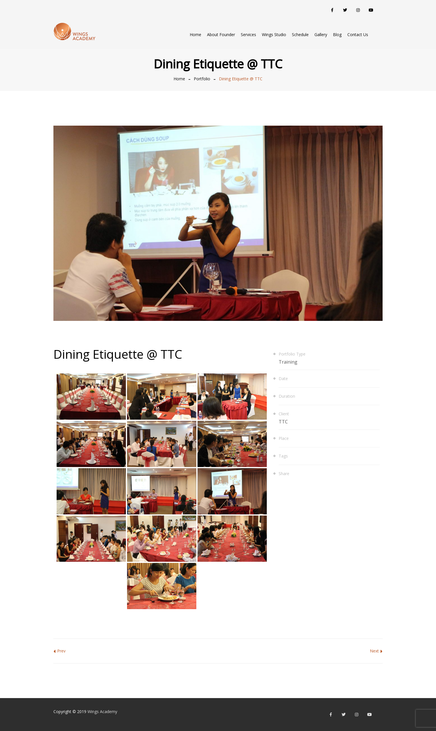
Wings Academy (102, 711)
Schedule (300, 34)
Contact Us (357, 34)
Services (248, 34)
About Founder (221, 34)
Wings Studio (274, 34)
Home (195, 34)
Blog (337, 34)
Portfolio (202, 78)
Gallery (320, 34)
